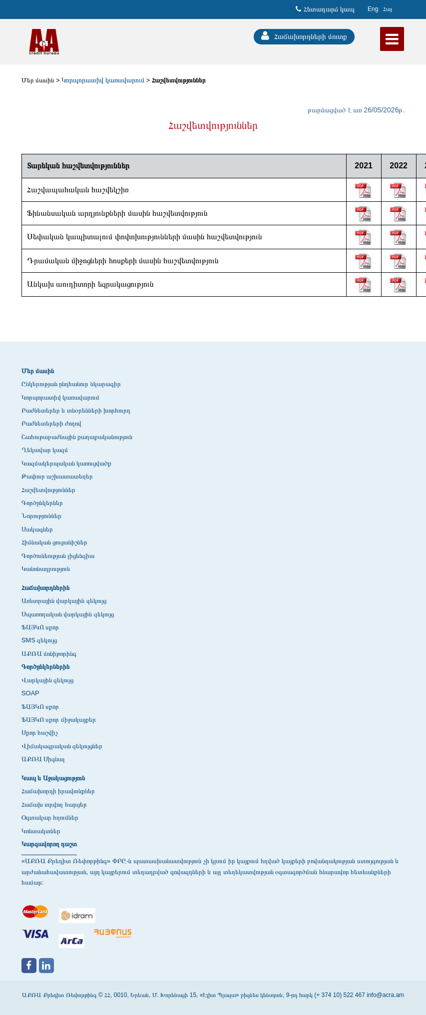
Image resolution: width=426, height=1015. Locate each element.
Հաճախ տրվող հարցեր (54, 804)
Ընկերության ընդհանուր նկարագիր (71, 384)
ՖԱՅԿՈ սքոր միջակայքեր (58, 719)
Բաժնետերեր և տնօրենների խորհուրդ (76, 410)
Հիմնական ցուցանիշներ (54, 542)
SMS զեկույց (39, 640)
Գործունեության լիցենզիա (58, 555)
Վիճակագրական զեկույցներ (62, 746)
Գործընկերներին (45, 666)
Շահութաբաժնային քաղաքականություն (77, 437)
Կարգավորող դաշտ (49, 844)
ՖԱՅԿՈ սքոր (40, 627)
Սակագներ (37, 529)
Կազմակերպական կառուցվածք (66, 463)
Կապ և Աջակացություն (53, 778)
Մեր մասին (37, 80)
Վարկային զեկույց (47, 680)
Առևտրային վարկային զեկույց (63, 600)
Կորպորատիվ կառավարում (60, 397)
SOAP (30, 693)
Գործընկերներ (42, 503)
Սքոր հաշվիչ (39, 732)
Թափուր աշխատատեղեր (57, 476)
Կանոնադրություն (45, 568)
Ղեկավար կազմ (44, 450)
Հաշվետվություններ (179, 80)
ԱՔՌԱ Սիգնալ (43, 759)
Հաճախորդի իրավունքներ (58, 791)
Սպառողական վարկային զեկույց (67, 614)
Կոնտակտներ (40, 831)
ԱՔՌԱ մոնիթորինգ (49, 653)
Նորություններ (41, 515)
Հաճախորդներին (45, 587)
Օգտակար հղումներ (50, 817)
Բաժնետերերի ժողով (51, 423)
